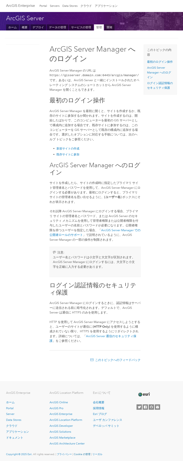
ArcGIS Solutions (60, 431)
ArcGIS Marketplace (62, 437)
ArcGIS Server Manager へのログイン (159, 72)
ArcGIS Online (59, 402)
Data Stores (70, 6)
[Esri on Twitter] (139, 406)
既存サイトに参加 (67, 154)
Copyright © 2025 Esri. (19, 453)
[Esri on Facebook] (145, 406)
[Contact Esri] (157, 406)
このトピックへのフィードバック (118, 359)
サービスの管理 (81, 27)
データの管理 (57, 27)
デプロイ (38, 27)
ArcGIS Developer (61, 425)
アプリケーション (106, 6)
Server (10, 413)
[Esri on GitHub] (151, 406)
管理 (99, 27)
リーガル (97, 453)
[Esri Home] (144, 394)
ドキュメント (14, 437)
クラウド (86, 6)
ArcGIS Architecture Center (67, 443)
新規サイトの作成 (67, 148)
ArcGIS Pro (56, 408)
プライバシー (64, 453)
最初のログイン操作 (160, 61)
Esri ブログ (100, 413)
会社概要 (98, 402)
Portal (43, 6)
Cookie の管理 (82, 453)
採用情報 (98, 408)
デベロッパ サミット (106, 425)
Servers (55, 6)
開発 (109, 27)
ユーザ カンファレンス (107, 419)
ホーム (12, 27)
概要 (25, 27)
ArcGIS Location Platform (66, 419)
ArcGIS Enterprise (20, 5)
